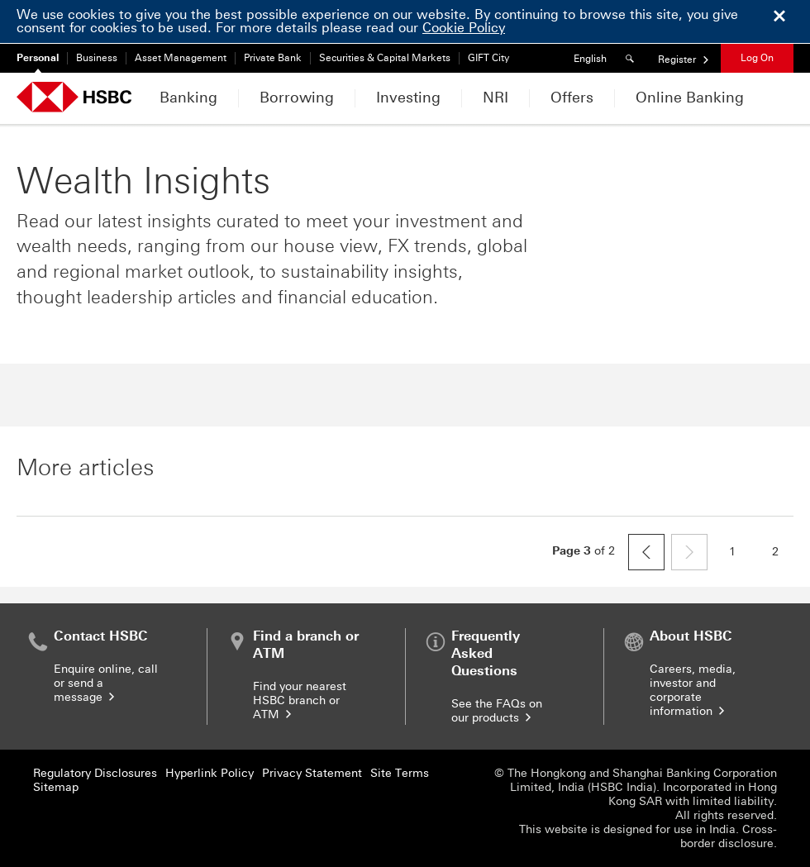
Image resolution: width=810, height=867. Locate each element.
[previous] (646, 552)
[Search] (632, 58)
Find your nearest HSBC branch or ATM (299, 700)
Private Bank (273, 58)
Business (96, 58)
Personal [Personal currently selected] (38, 58)
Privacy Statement (312, 773)
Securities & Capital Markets (384, 58)
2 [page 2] (782, 555)
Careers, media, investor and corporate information (693, 690)
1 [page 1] (739, 555)
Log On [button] (757, 58)
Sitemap (56, 787)
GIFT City (488, 58)
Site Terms (399, 773)
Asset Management (180, 58)
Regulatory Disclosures (95, 773)
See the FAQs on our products (496, 711)
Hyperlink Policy (209, 773)
